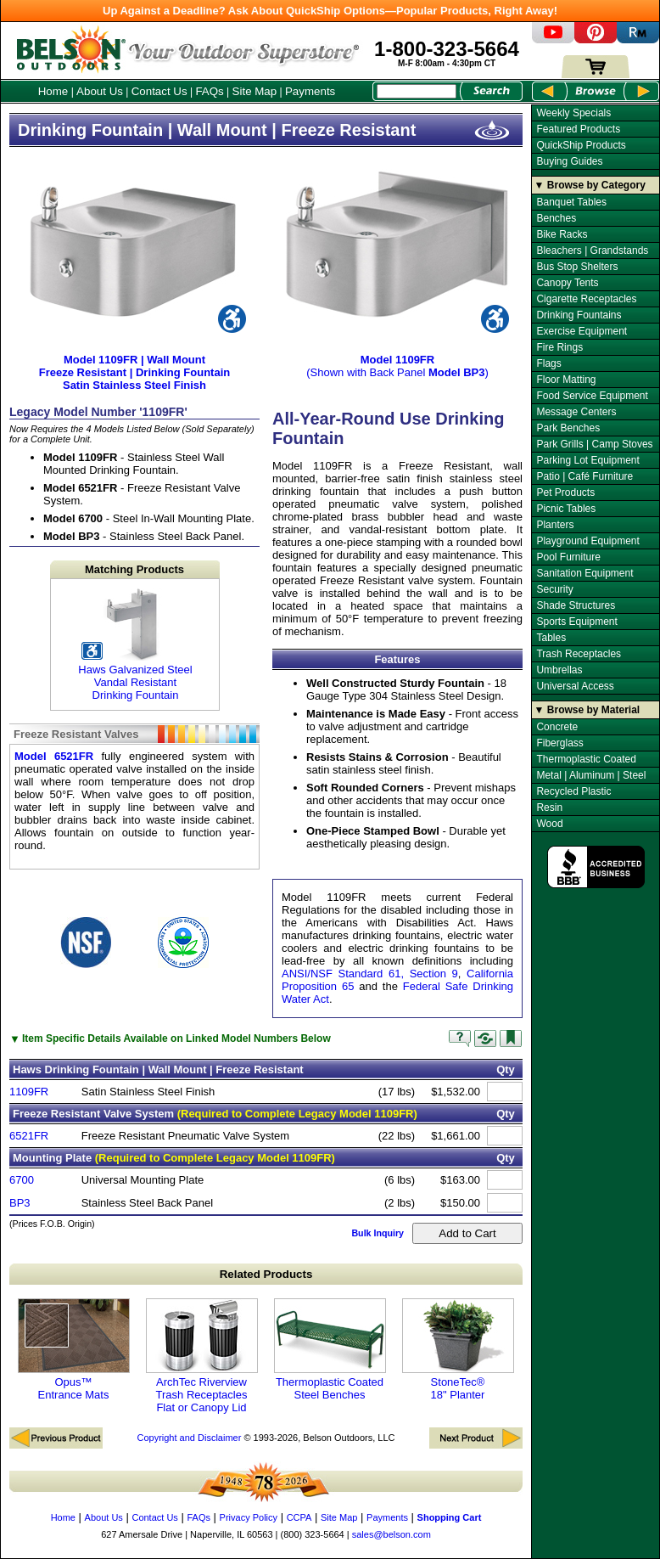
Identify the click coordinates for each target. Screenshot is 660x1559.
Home (53, 91)
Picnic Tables (566, 509)
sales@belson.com (391, 1534)
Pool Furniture (568, 557)
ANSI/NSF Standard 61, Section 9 (370, 973)
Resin (549, 807)
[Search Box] (416, 91)
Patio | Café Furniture (584, 476)
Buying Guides (569, 161)
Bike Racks (561, 234)
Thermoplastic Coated (585, 759)
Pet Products (565, 492)
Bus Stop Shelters (577, 267)
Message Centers (576, 412)
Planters (554, 525)
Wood (549, 824)
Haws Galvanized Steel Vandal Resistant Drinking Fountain (122, 644)
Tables (551, 638)
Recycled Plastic (573, 791)
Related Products (266, 1274)
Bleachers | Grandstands (592, 250)
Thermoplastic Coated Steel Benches (330, 1349)
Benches (556, 218)
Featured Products (578, 129)
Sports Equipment (576, 622)
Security (554, 589)
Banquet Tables (571, 202)
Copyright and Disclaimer (189, 1437)
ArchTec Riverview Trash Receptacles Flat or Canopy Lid (202, 1356)
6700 (21, 1179)
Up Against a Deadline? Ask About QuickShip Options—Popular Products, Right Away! (330, 10)
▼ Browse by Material (587, 710)
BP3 (20, 1202)
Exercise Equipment (581, 331)
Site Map (254, 91)
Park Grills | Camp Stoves (594, 444)
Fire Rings (559, 347)
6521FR (28, 1135)
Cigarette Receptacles (586, 299)
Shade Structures (575, 605)
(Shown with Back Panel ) (397, 360)
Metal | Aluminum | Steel (591, 775)
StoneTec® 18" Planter (458, 1349)
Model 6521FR (53, 756)
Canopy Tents (567, 283)
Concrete (557, 727)
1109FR (28, 1091)
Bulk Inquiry (377, 1233)
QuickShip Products (580, 145)
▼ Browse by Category (590, 185)
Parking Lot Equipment (587, 460)
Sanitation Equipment (584, 573)
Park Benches (568, 428)
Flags (548, 363)
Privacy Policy (248, 1517)
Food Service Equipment (591, 396)
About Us (99, 91)
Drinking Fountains (578, 315)
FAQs (209, 91)
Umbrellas (559, 670)
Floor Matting (566, 380)
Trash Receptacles (578, 654)
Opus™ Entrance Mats (74, 1349)
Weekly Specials (573, 113)
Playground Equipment (587, 541)
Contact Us (159, 91)
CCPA (299, 1517)
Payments (310, 91)
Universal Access (574, 686)
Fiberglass (559, 743)
